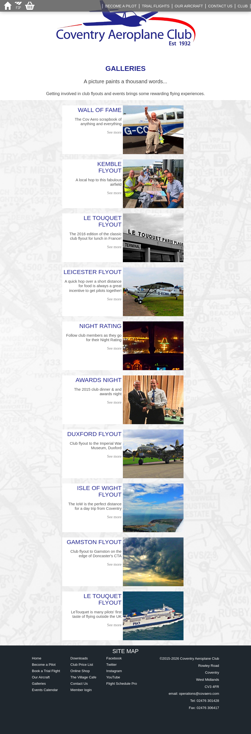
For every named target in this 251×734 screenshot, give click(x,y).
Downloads (79, 658)
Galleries (39, 684)
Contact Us (79, 684)
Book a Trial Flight (46, 671)
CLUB (243, 6)
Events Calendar (45, 690)
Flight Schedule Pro (121, 684)
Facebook (114, 658)
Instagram (114, 671)
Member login (81, 690)
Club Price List (81, 665)
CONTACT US (220, 6)
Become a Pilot (44, 665)
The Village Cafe (83, 677)
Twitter (111, 665)
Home (36, 658)
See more (114, 132)
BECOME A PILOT (121, 6)
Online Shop (80, 671)
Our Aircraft (41, 677)
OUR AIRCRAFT (189, 6)
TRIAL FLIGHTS (156, 6)
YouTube (113, 677)
